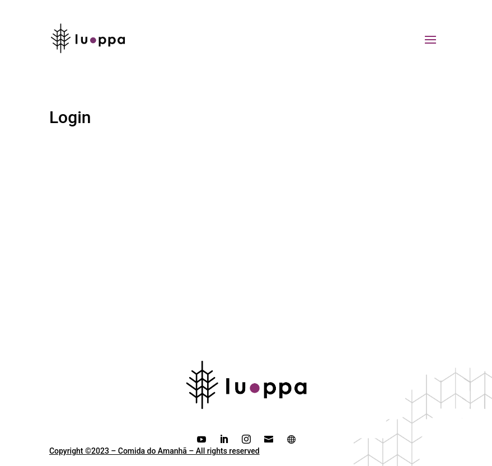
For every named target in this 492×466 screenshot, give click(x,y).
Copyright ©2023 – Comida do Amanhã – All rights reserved (154, 450)
